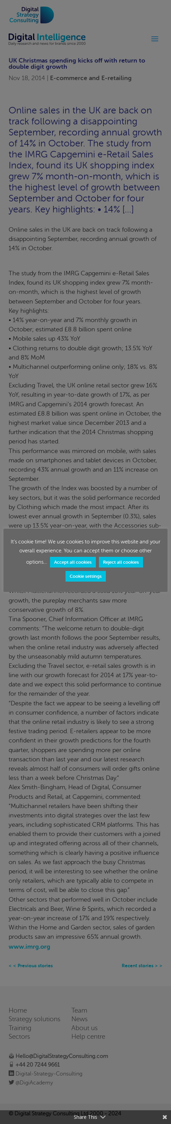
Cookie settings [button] (86, 576)
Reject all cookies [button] (121, 562)
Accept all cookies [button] (73, 562)
